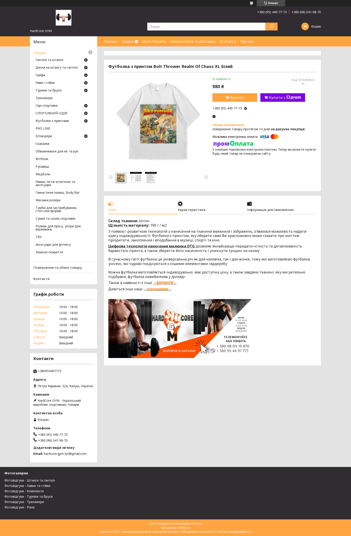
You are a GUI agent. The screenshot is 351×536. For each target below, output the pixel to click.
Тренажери (44, 98)
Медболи (43, 174)
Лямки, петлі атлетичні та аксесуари (55, 183)
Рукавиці (42, 167)
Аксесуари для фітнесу (53, 245)
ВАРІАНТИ (164, 282)
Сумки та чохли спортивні (55, 219)
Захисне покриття (49, 252)
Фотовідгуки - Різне (19, 507)
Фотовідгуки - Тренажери (24, 502)
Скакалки (42, 144)
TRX (38, 237)
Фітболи (42, 159)
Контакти (228, 41)
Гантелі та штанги (49, 60)
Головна (110, 41)
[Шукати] (271, 26)
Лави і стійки (45, 83)
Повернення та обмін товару (57, 267)
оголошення (157, 288)
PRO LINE (43, 128)
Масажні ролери (48, 200)
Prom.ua (197, 523)
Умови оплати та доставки (192, 41)
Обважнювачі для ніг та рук (57, 151)
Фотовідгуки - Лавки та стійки (27, 486)
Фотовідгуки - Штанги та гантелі (29, 480)
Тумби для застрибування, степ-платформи (56, 209)
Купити (237, 97)
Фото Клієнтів (154, 41)
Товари (128, 41)
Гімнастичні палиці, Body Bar (57, 193)
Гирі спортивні (47, 106)
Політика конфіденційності (234, 532)
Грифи (40, 75)
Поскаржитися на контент (197, 532)
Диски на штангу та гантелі (57, 67)
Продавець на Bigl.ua (176, 527)
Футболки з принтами (52, 121)
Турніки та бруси (48, 90)
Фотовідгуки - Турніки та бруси (28, 496)
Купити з (285, 97)
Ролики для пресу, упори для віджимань (58, 228)
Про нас (247, 41)
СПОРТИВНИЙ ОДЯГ (52, 113)
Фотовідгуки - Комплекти (24, 491)
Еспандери (44, 136)
